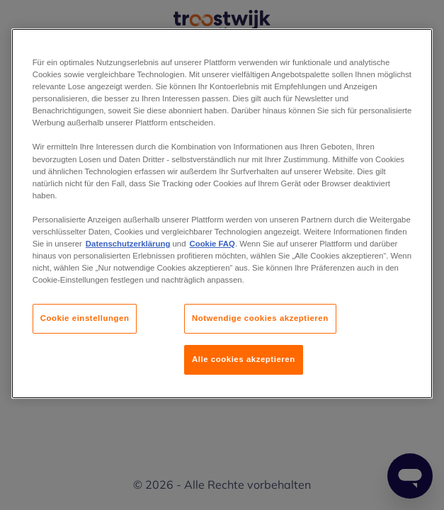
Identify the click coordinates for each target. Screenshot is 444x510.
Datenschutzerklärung (128, 243)
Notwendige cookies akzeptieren (260, 318)
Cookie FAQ (211, 243)
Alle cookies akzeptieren (243, 359)
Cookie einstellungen (85, 318)
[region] (222, 213)
